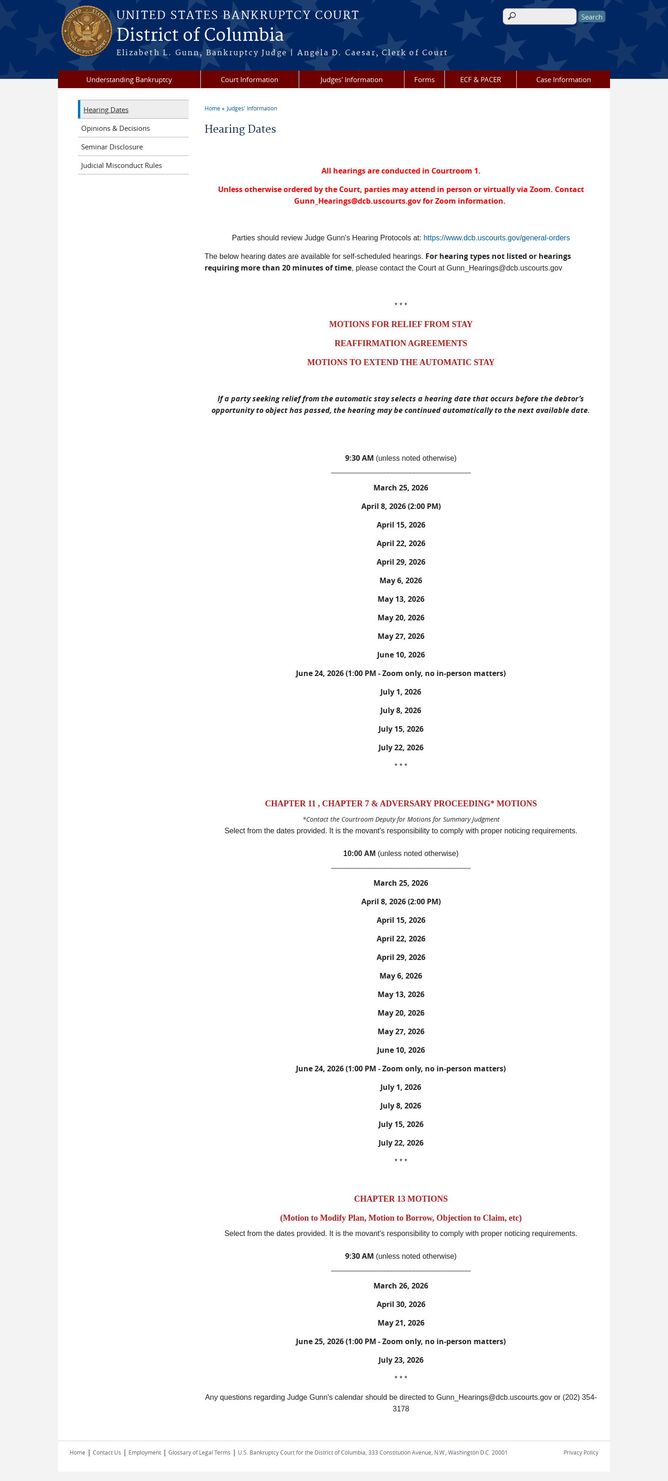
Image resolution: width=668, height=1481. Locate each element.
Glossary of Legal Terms (199, 1452)
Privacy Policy (581, 1452)
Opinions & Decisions (115, 128)
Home (212, 108)
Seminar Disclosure (112, 146)
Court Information (249, 79)
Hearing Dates (106, 109)
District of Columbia (200, 35)
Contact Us (107, 1452)
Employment (144, 1452)
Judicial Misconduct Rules (121, 165)
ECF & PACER (480, 79)
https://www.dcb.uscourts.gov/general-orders (497, 238)
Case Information (563, 79)
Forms (424, 79)
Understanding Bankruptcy (129, 79)
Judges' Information (352, 79)
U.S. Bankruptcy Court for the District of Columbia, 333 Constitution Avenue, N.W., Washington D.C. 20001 (373, 1452)
